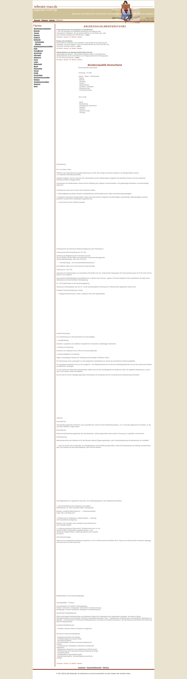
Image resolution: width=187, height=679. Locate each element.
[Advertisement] (128, 44)
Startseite (37, 20)
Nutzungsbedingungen (94, 667)
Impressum (81, 667)
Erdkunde (45, 20)
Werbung (106, 667)
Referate (52, 20)
